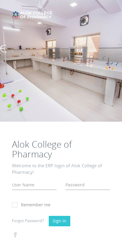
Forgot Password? (28, 220)
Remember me (31, 205)
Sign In (59, 221)
